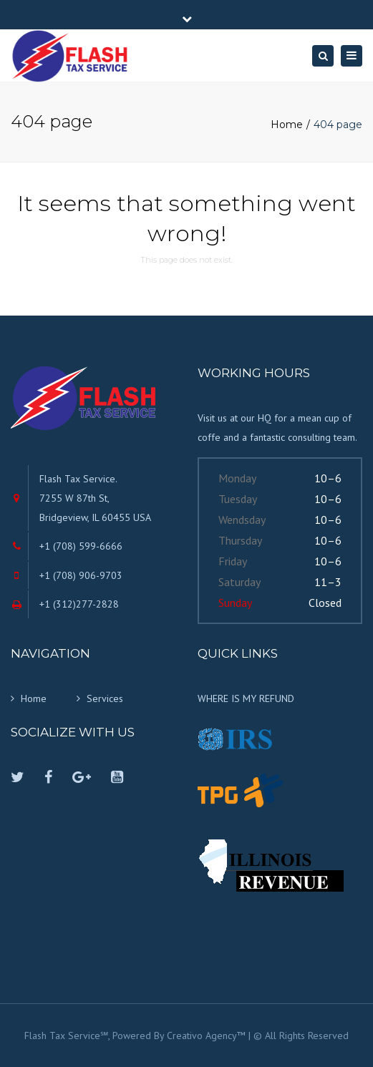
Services (105, 698)
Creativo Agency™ (206, 1035)
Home (287, 124)
